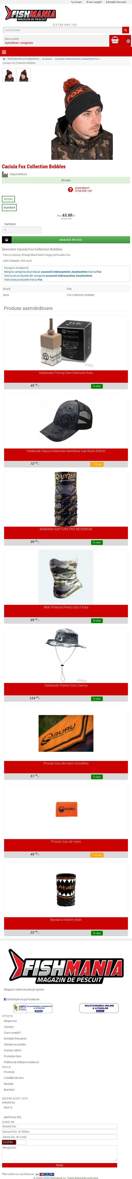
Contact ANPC (13, 1050)
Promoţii (9, 1072)
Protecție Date (12, 1056)
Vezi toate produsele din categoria (48, 275)
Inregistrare (27, 42)
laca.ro (8, 1107)
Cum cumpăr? (94, 2)
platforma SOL (13, 1117)
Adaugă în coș (70, 239)
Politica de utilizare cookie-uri (21, 1062)
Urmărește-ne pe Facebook (21, 999)
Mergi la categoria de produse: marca (52, 271)
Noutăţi (8, 1083)
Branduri (9, 1089)
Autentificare (12, 42)
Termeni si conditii (14, 1044)
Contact (76, 2)
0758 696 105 (65, 24)
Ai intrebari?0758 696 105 (83, 189)
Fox (69, 288)
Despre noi (10, 1020)
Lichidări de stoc (14, 1077)
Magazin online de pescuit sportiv (66, 968)
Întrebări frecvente (116, 2)
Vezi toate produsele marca (23, 279)
